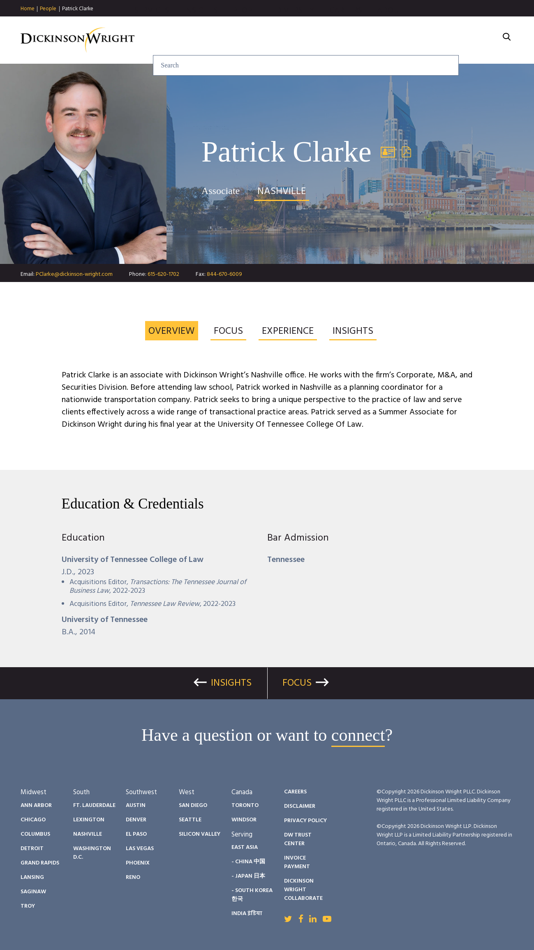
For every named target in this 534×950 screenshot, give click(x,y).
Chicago (33, 820)
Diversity (383, 40)
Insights (289, 40)
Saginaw (33, 892)
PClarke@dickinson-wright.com (74, 274)
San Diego (193, 805)
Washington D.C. (92, 853)
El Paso (136, 834)
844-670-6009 (224, 274)
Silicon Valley (199, 834)
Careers (434, 40)
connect (358, 735)
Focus (297, 683)
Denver (136, 820)
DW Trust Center (298, 839)
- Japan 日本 (248, 876)
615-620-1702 (163, 274)
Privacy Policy (305, 820)
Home (28, 9)
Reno (133, 877)
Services (240, 40)
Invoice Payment (297, 862)
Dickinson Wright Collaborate (303, 890)
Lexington (88, 820)
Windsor (244, 820)
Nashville (87, 834)
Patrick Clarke (77, 9)
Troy (28, 906)
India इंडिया (246, 913)
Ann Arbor (36, 805)
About (479, 40)
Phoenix (138, 863)
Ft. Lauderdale (94, 805)
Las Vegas (140, 848)
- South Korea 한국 (252, 895)
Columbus (35, 834)
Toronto (245, 805)
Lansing (32, 877)
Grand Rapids (40, 863)
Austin (136, 805)
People (48, 9)
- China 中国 (248, 862)
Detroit (32, 848)
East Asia (244, 847)
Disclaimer (299, 806)
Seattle (190, 820)
